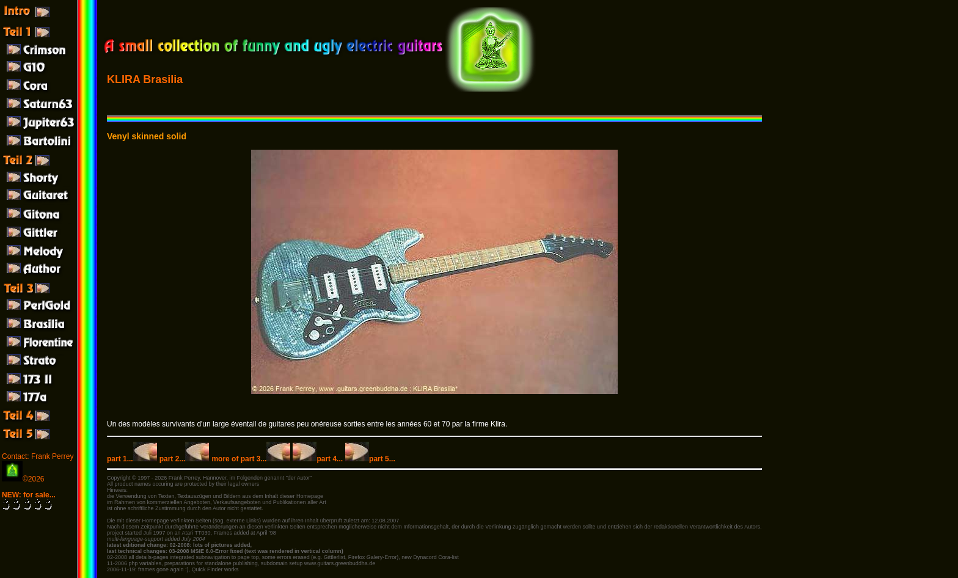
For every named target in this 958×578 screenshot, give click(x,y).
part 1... (132, 459)
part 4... (318, 459)
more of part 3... (250, 459)
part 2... (184, 459)
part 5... (370, 459)
